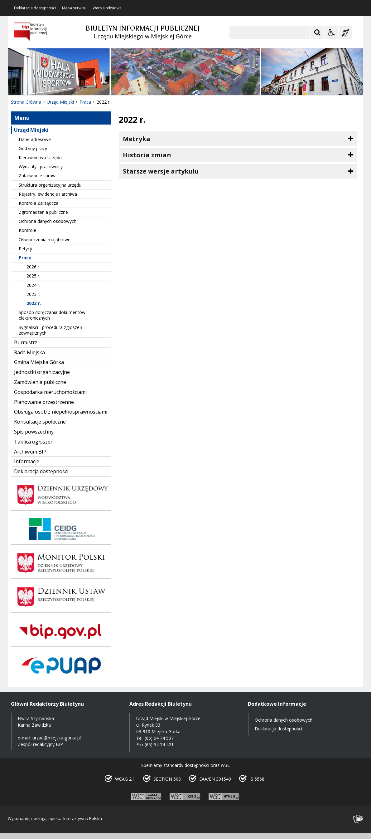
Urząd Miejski (31, 129)
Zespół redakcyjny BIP (40, 744)
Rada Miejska (29, 352)
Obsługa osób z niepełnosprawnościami (60, 411)
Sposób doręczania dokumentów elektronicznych (52, 315)
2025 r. (33, 276)
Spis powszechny (34, 431)
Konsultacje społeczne (40, 421)
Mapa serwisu (74, 8)
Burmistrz (25, 342)
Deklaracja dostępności (35, 8)
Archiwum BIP (30, 451)
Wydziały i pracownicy (41, 166)
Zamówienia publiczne (40, 382)
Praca (25, 258)
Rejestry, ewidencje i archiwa (48, 194)
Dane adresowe (35, 139)
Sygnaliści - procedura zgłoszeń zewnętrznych (50, 330)
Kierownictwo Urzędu (40, 157)
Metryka (136, 139)
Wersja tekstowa (107, 8)
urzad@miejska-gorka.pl (56, 738)
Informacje (26, 461)
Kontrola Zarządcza (38, 203)
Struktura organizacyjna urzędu (50, 185)
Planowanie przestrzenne (44, 402)
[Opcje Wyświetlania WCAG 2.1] (331, 32)
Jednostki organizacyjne (42, 372)
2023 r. (33, 294)
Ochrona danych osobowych (47, 221)
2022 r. (33, 303)
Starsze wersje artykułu (161, 171)
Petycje (26, 249)
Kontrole (27, 230)
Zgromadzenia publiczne (43, 212)
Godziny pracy (33, 148)
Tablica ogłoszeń (34, 441)
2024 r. (33, 285)
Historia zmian (147, 155)
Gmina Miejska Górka (39, 362)
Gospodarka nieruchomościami (50, 392)
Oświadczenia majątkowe (44, 240)
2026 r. (33, 267)
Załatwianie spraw (37, 176)
